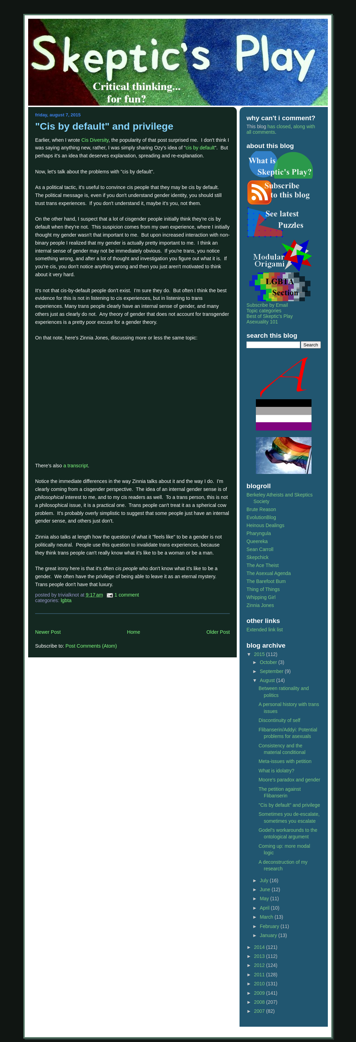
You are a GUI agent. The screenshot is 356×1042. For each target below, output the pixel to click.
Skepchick (257, 557)
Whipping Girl (260, 597)
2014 (260, 947)
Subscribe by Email (267, 305)
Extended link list (264, 629)
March (267, 917)
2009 (260, 993)
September (272, 671)
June (266, 889)
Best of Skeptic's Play (269, 316)
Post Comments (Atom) (91, 646)
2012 (260, 965)
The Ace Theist (262, 565)
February (270, 926)
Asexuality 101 (262, 322)
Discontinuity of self (279, 720)
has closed (278, 126)
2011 (260, 974)
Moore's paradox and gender (289, 779)
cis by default (200, 147)
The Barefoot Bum (266, 581)
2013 (260, 956)
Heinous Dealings (265, 525)
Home (133, 632)
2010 (260, 983)
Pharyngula (258, 533)
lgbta (66, 600)
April (265, 908)
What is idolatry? (276, 770)
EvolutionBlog (261, 517)
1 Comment (126, 595)
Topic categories (264, 310)
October (269, 662)
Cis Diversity (94, 140)
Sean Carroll (259, 549)
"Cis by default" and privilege (104, 126)
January (269, 935)
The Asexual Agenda (268, 573)
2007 (260, 1011)
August (268, 680)
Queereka (257, 541)
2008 (260, 1002)
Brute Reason (261, 509)
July (265, 880)
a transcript (75, 465)
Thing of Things (263, 589)
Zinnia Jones (260, 605)
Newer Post (48, 632)
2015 (260, 654)
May (265, 898)
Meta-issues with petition (285, 761)
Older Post (218, 632)
